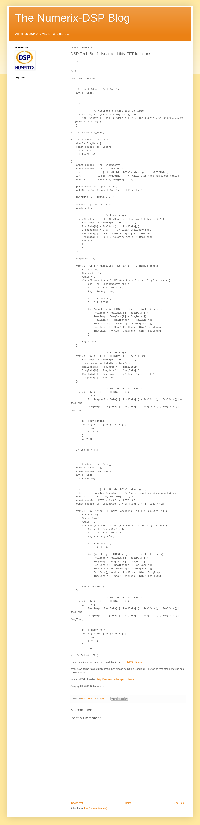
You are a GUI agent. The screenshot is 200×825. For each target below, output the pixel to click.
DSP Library (132, 662)
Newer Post (77, 803)
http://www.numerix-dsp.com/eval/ (115, 679)
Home (128, 803)
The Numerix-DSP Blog (72, 18)
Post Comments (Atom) (95, 808)
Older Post (179, 803)
